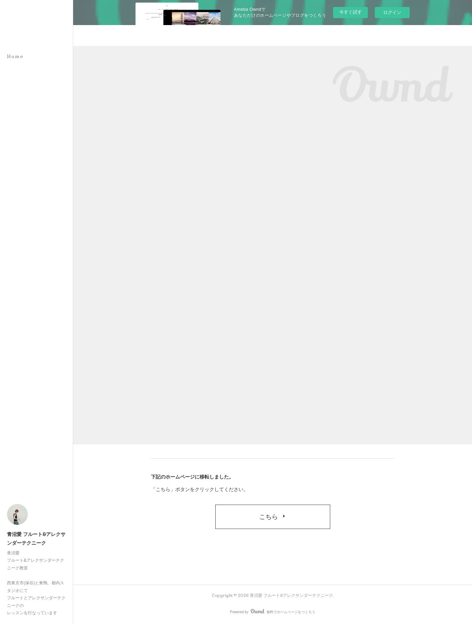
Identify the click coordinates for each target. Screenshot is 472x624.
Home (15, 56)
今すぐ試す (350, 12)
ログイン (392, 12)
